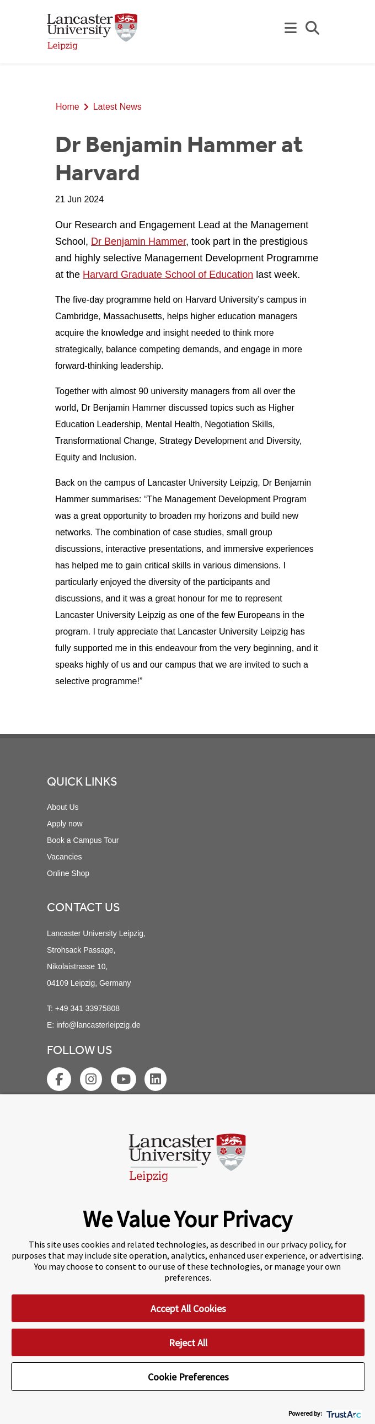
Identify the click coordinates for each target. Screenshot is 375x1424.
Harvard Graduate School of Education (168, 274)
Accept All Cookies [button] (188, 1308)
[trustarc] (342, 1413)
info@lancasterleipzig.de (98, 1024)
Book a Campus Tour (83, 840)
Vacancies (64, 856)
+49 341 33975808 (87, 1008)
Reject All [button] (188, 1342)
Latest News (117, 106)
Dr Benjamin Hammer (138, 241)
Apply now (65, 823)
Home (67, 106)
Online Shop (68, 873)
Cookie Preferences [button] (188, 1377)
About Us (63, 807)
